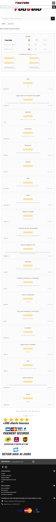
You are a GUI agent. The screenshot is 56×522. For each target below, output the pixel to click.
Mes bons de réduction (6, 494)
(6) (34, 59)
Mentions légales (5, 477)
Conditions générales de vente (8, 479)
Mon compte (5, 486)
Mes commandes (5, 488)
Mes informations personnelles (8, 492)
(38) (10, 59)
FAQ (2, 481)
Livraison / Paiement (6, 475)
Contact (3, 473)
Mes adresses (4, 490)
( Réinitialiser (33, 54)
